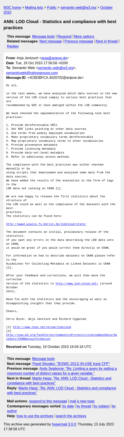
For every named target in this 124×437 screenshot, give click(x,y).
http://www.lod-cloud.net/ (77, 284)
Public (52, 7)
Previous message (79, 41)
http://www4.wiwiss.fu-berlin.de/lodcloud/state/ (46, 224)
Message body (43, 36)
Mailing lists (34, 7)
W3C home (12, 7)
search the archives (71, 416)
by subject (101, 406)
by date (68, 406)
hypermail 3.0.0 (64, 424)
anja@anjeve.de (54, 58)
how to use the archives (35, 416)
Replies (13, 46)
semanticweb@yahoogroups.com (32, 73)
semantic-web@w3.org (78, 7)
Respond (65, 36)
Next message (51, 41)
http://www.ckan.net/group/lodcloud (42, 327)
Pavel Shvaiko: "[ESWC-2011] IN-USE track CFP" (71, 364)
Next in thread (107, 41)
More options (84, 36)
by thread (84, 406)
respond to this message (48, 401)
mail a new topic (82, 401)
